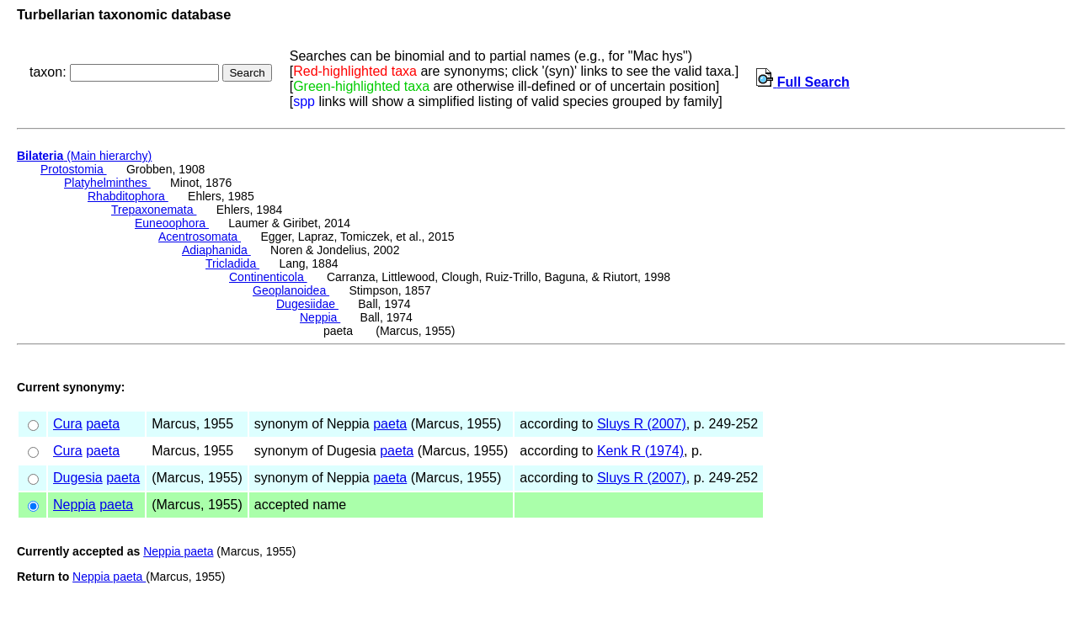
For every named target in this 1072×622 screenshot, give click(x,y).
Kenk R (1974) (640, 451)
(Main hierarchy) (84, 155)
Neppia (320, 317)
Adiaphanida (216, 250)
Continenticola (268, 277)
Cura (68, 424)
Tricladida (232, 263)
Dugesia (78, 477)
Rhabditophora (128, 196)
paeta (103, 424)
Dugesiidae (307, 304)
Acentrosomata (199, 236)
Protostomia (73, 169)
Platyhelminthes (107, 182)
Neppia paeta (178, 551)
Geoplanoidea (291, 290)
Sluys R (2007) (641, 424)
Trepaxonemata (153, 209)
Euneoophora (172, 223)
